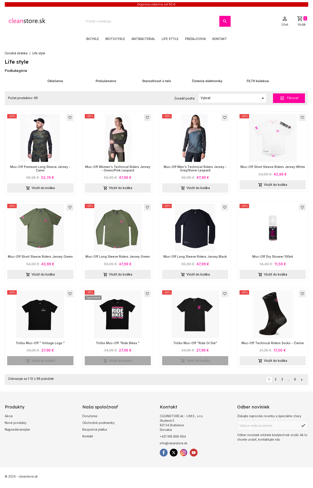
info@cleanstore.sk (173, 443)
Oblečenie (55, 81)
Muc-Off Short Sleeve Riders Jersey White (272, 167)
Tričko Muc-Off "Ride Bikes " (118, 343)
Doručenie (89, 416)
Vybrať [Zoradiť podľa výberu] (233, 98)
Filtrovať (289, 98)
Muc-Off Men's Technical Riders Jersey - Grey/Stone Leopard (195, 168)
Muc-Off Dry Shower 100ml (272, 256)
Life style (170, 39)
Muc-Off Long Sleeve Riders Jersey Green (117, 256)
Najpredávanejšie (17, 429)
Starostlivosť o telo (156, 81)
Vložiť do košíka (40, 188)
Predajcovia (195, 39)
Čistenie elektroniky (207, 81)
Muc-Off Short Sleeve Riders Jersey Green (40, 256)
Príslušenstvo (106, 81)
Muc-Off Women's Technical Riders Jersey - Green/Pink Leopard (117, 168)
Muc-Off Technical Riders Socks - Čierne (272, 343)
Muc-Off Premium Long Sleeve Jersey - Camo (40, 168)
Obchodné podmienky (98, 423)
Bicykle (92, 39)
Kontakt (219, 39)
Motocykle (115, 39)
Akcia (9, 416)
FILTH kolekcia (258, 81)
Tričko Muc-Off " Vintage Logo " (40, 343)
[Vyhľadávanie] (151, 21)
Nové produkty (16, 423)
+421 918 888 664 (173, 436)
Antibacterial (143, 39)
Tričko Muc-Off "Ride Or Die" (195, 343)
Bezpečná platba (94, 429)
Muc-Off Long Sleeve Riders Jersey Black (195, 256)
